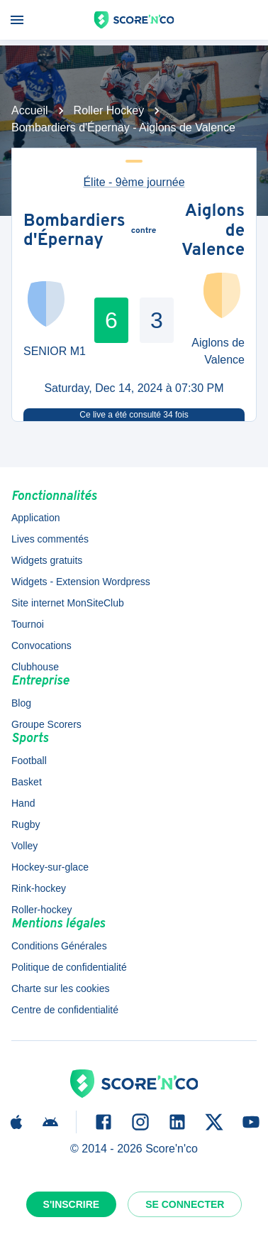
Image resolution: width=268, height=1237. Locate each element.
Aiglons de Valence (213, 231)
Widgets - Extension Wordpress (80, 581)
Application (35, 517)
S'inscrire (71, 1204)
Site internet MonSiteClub (67, 603)
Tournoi (27, 624)
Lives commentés (50, 539)
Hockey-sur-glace (50, 867)
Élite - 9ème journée (133, 182)
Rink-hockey (38, 888)
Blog (21, 703)
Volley (24, 845)
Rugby (25, 824)
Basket (26, 782)
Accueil (29, 110)
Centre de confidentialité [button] (64, 1009)
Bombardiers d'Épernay (74, 231)
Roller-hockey (41, 909)
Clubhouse (35, 666)
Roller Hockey (109, 110)
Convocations (41, 645)
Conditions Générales (59, 946)
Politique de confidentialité (69, 967)
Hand (23, 803)
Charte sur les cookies (60, 988)
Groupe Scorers (46, 724)
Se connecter (184, 1204)
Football (29, 760)
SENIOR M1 (54, 351)
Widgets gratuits (46, 560)
